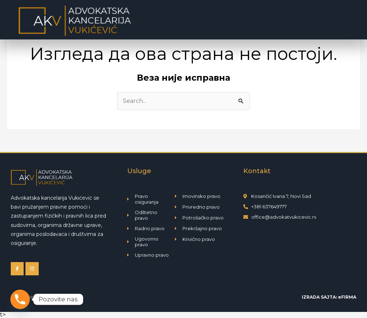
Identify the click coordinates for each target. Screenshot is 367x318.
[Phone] (20, 299)
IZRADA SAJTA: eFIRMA (329, 297)
